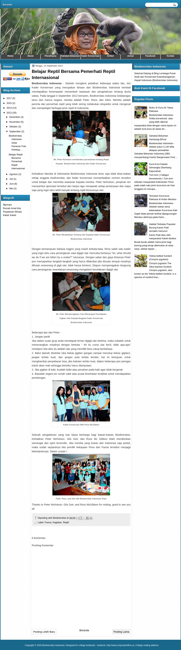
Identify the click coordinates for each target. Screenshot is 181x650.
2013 (9, 112)
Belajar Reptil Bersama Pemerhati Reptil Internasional (17, 161)
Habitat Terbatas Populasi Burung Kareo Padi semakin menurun (162, 228)
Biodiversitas (60, 518)
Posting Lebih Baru (44, 631)
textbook (101, 645)
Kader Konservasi (90, 56)
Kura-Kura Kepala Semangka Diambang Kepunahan (160, 167)
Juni (11, 183)
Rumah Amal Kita (12, 208)
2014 (9, 107)
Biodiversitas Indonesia (53, 645)
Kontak (170, 56)
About (30, 56)
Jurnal (130, 56)
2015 (9, 103)
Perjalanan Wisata (12, 211)
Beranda (7, 4)
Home (10, 56)
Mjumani (7, 204)
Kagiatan (57, 522)
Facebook (150, 56)
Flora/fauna (50, 56)
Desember (15, 117)
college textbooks (87, 645)
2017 (9, 98)
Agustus (13, 174)
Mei (11, 188)
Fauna (48, 522)
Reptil (66, 522)
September (15, 131)
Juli (11, 179)
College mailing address (146, 645)
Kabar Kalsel (9, 215)
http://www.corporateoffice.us (120, 645)
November (15, 122)
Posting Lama (121, 631)
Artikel (110, 56)
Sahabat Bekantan (70, 56)
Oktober (13, 126)
